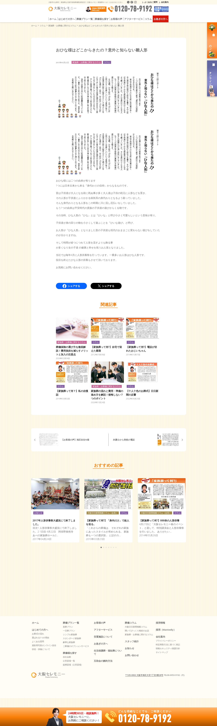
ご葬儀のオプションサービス (76, 646)
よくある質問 (38, 641)
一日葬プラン (69, 630)
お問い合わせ (132, 655)
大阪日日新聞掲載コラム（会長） (103, 512)
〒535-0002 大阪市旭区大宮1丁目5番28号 (144, 689)
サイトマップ (162, 652)
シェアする (71, 286)
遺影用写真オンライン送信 (44, 645)
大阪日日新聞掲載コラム (136, 626)
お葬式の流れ (38, 633)
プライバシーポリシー (166, 640)
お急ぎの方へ (161, 18)
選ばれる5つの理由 (40, 637)
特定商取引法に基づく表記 (168, 644)
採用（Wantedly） (166, 629)
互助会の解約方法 (103, 660)
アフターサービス (133, 18)
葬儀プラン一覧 (85, 18)
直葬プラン (68, 626)
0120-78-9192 (130, 9)
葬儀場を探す (102, 18)
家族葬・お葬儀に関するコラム (86, 62)
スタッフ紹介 (132, 641)
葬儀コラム (130, 622)
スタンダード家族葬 (72, 638)
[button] (101, 547)
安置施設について (103, 636)
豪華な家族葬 (69, 642)
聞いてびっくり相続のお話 (137, 630)
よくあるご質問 (150, 2)
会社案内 (165, 2)
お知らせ (38, 512)
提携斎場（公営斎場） (73, 664)
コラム (148, 18)
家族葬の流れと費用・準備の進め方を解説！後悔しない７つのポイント (107, 394)
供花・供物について (41, 649)
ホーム (52, 18)
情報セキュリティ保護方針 (168, 648)
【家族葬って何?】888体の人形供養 (159, 520)
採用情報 (160, 622)
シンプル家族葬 (70, 634)
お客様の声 (116, 18)
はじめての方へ (66, 18)
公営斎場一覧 (69, 660)
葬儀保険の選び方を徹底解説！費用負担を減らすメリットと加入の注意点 (72, 350)
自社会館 (67, 657)
